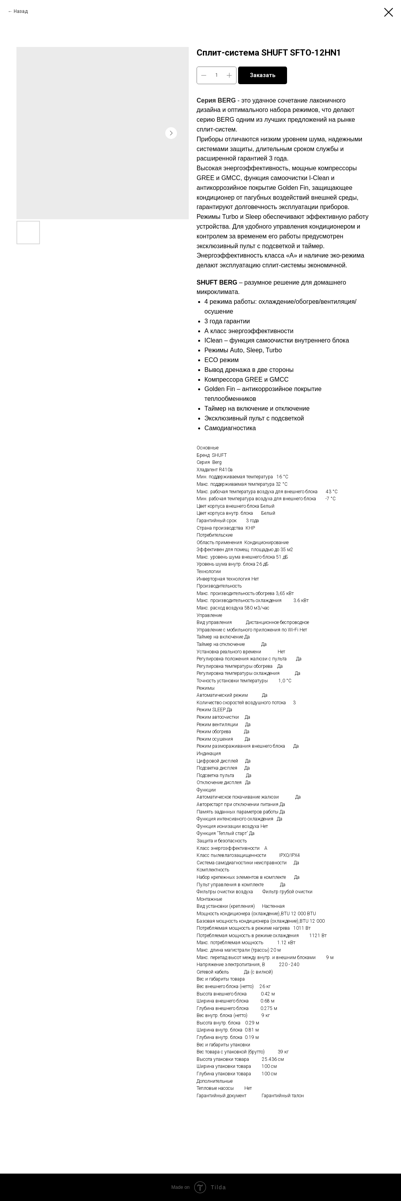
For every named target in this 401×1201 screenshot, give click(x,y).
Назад (21, 11)
